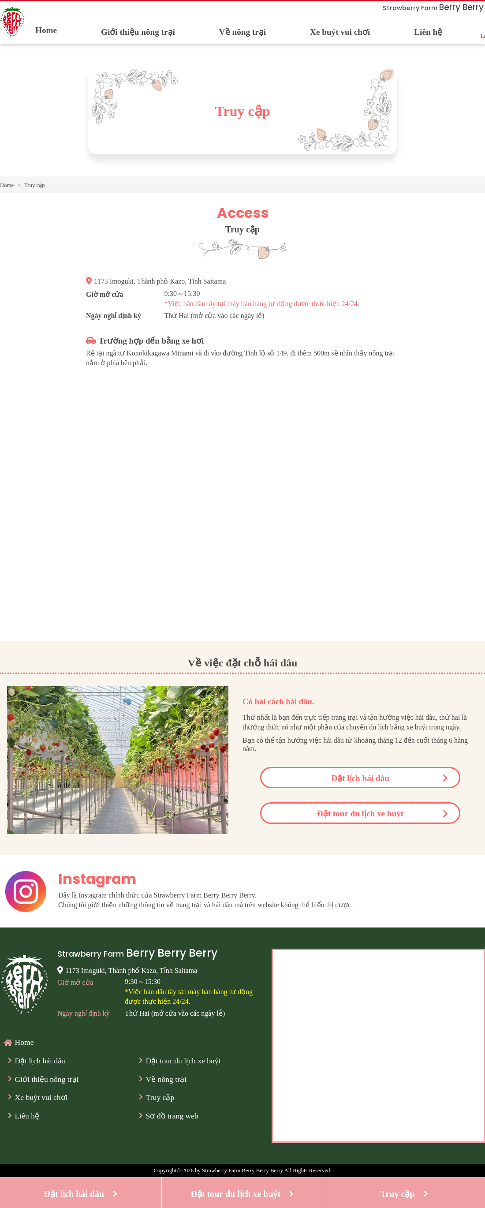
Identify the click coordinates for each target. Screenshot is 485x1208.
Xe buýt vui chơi (340, 32)
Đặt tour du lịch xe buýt (360, 813)
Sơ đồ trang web (172, 1115)
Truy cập (160, 1097)
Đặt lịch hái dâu (360, 778)
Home (46, 30)
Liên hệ (428, 32)
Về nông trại (242, 32)
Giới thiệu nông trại (138, 32)
